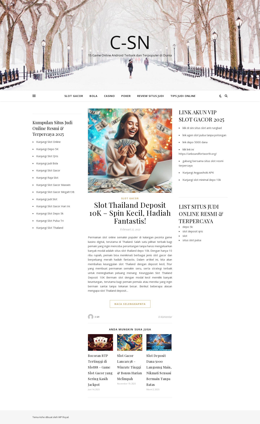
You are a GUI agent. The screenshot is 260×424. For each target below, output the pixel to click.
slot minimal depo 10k (207, 180)
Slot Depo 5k (55, 213)
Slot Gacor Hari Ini (58, 206)
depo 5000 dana (197, 142)
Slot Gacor (53, 170)
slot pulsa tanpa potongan (210, 135)
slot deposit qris (193, 231)
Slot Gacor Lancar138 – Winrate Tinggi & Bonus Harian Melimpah (129, 367)
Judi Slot (52, 199)
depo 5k (188, 227)
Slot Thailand (55, 227)
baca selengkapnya (130, 304)
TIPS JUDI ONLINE (183, 96)
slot (185, 236)
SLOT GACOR (73, 96)
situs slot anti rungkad (208, 128)
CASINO (109, 96)
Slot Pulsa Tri (55, 220)
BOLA (94, 96)
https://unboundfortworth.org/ (198, 153)
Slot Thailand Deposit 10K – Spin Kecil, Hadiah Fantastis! (130, 212)
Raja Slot (52, 177)
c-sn (97, 316)
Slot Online (54, 142)
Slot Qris (52, 156)
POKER (126, 96)
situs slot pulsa (192, 240)
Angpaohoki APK (204, 172)
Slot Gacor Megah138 (60, 192)
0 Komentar (165, 317)
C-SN (130, 42)
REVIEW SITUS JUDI (150, 96)
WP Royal (63, 417)
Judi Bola (52, 163)
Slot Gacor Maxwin (58, 185)
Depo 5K (52, 149)
